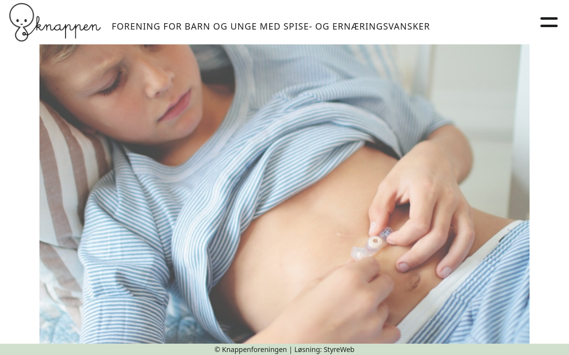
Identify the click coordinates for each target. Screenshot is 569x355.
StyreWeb (339, 349)
